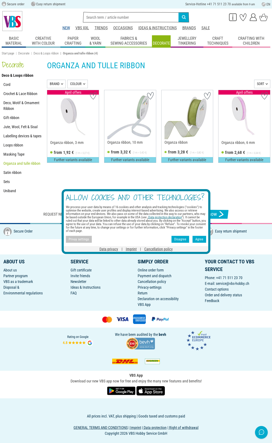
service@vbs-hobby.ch (232, 283)
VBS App (144, 304)
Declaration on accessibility (158, 299)
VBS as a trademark (18, 281)
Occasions (123, 28)
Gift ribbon (11, 117)
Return (142, 293)
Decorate (24, 53)
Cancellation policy (152, 281)
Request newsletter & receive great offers (81, 214)
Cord (6, 84)
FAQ (74, 293)
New (66, 28)
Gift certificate (81, 270)
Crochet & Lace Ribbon (20, 93)
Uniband (9, 191)
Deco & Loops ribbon (46, 53)
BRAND (55, 84)
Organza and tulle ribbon (21, 163)
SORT (260, 84)
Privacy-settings (150, 287)
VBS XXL (82, 28)
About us (10, 270)
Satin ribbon (12, 172)
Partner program (15, 276)
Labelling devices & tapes (22, 136)
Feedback (212, 300)
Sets (6, 181)
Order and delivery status (223, 295)
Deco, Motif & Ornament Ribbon (21, 106)
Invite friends (80, 276)
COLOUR (76, 84)
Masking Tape (13, 154)
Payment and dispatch (154, 276)
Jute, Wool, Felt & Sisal (20, 127)
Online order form (151, 270)
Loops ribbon (13, 145)
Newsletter (78, 281)
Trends (101, 28)
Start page (8, 53)
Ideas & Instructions (157, 28)
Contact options (217, 289)
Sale (205, 28)
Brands (189, 28)
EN (266, 4)
